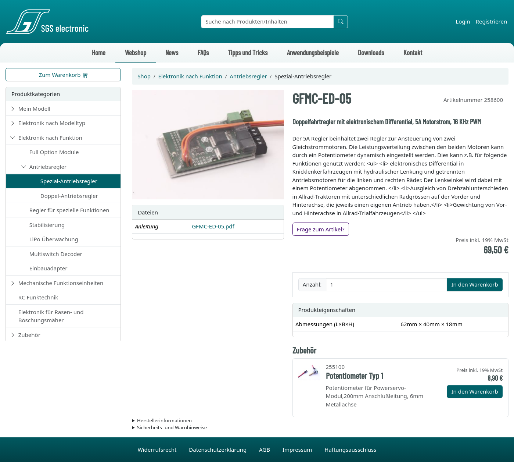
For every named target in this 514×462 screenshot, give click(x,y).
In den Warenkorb (474, 284)
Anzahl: (312, 284)
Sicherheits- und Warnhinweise (172, 427)
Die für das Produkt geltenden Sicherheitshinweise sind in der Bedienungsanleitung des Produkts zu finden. (320, 427)
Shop (144, 76)
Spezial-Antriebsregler (68, 181)
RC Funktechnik (38, 297)
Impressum (298, 449)
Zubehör (29, 334)
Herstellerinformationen (164, 420)
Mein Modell (34, 108)
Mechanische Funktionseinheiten (61, 283)
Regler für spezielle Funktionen (69, 210)
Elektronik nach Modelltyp (52, 123)
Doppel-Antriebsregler (69, 195)
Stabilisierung (47, 224)
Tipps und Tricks (247, 52)
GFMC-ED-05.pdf (213, 226)
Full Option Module (54, 152)
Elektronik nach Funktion (50, 137)
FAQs (203, 52)
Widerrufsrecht (158, 449)
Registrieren (491, 21)
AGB (265, 449)
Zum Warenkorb (63, 74)
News (171, 52)
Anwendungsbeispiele (313, 52)
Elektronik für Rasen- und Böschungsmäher (51, 316)
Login (463, 21)
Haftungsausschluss (350, 449)
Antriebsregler (48, 166)
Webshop (135, 52)
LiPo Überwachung (53, 239)
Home (98, 52)
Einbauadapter (48, 268)
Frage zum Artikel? (321, 229)
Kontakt (412, 52)
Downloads (371, 52)
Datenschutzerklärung (218, 449)
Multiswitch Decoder (55, 253)
